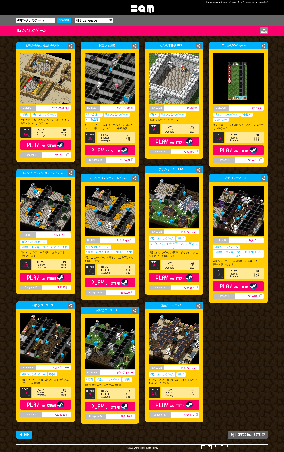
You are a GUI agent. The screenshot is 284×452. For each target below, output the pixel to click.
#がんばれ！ (93, 114)
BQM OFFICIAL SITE (248, 435)
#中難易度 (92, 119)
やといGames (60, 107)
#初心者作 (221, 119)
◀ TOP (24, 435)
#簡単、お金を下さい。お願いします (109, 252)
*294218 (255, 160)
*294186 (255, 296)
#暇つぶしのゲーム (44, 114)
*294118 (126, 416)
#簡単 (25, 114)
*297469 (126, 160)
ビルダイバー (189, 231)
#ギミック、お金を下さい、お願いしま (174, 245)
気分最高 (192, 107)
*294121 (62, 414)
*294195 (126, 292)
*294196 (62, 287)
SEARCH (64, 20)
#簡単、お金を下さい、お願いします (44, 247)
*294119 (191, 414)
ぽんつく (256, 107)
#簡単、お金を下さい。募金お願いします (238, 253)
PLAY (45, 145)
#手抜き (247, 114)
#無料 (153, 114)
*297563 (62, 155)
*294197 (191, 287)
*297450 (191, 151)
